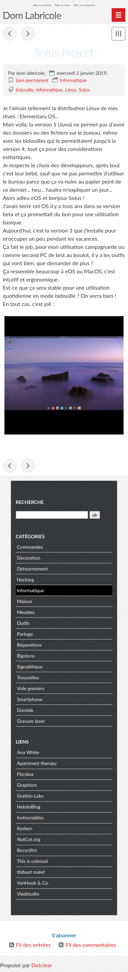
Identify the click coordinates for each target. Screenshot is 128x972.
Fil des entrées (33, 944)
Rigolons (26, 656)
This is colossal (32, 861)
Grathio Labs (30, 796)
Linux (70, 89)
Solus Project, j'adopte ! (28, 33)
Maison (24, 601)
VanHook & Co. (33, 883)
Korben (24, 828)
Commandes (30, 547)
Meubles (26, 612)
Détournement (32, 569)
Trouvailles (28, 677)
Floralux (25, 774)
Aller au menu (62, 5)
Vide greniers (31, 688)
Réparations (29, 645)
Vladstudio (28, 894)
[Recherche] (52, 515)
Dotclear (41, 965)
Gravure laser (31, 721)
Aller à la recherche (84, 5)
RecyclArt (27, 850)
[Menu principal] (118, 15)
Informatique (73, 80)
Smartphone (30, 699)
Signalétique (30, 666)
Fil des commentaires (91, 944)
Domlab (25, 710)
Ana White (28, 752)
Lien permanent (32, 80)
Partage (25, 634)
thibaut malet (31, 872)
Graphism (27, 785)
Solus (84, 89)
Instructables (30, 817)
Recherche (30, 502)
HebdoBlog (29, 806)
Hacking (25, 579)
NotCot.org (29, 839)
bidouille (24, 89)
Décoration (29, 558)
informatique (49, 89)
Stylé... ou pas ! (9, 33)
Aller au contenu (42, 5)
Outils (23, 623)
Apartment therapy (37, 763)
